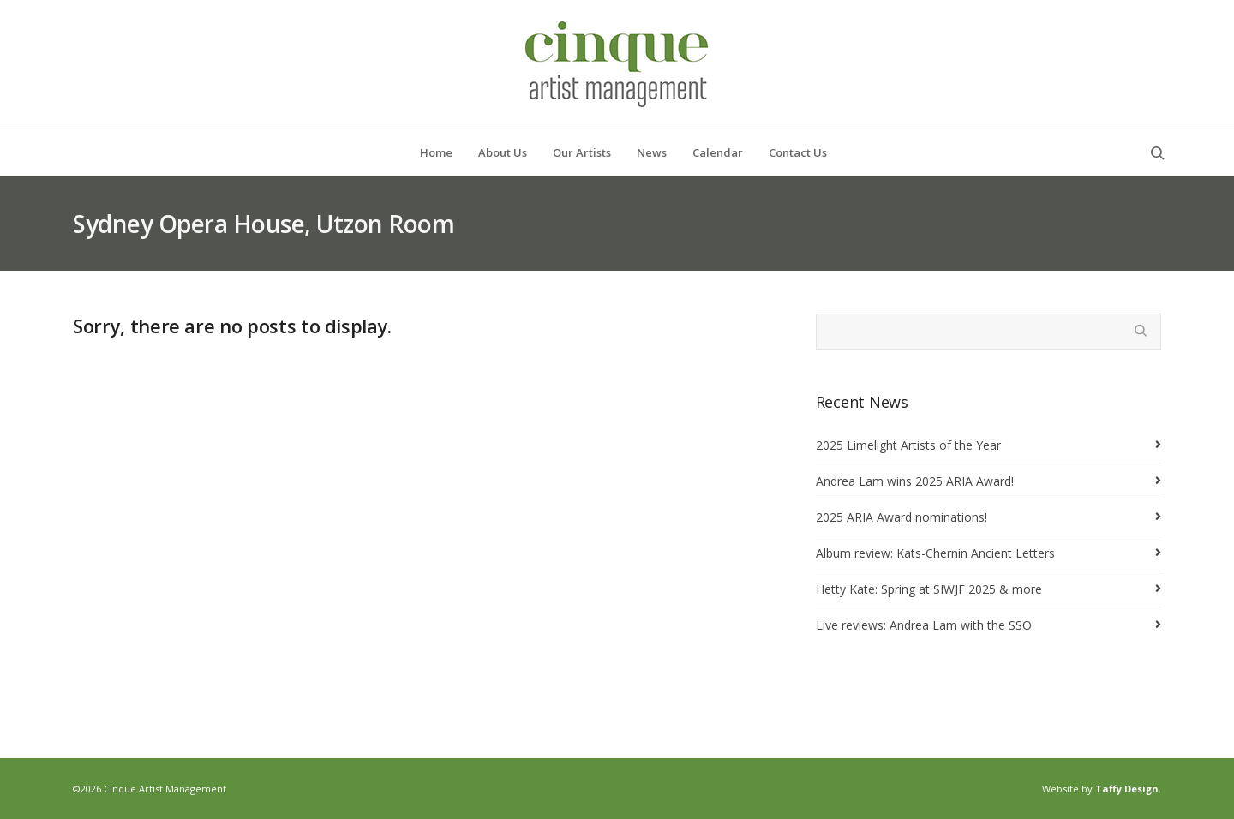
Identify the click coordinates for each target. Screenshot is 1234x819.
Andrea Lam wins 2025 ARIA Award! (915, 481)
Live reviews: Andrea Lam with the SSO (924, 625)
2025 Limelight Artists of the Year (908, 445)
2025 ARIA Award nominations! (901, 517)
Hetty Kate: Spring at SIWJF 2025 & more (929, 589)
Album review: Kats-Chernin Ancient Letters (935, 553)
